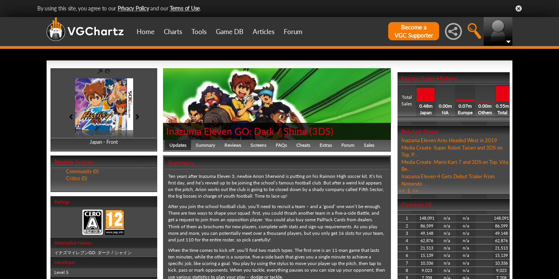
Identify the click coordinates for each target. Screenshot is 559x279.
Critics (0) (76, 178)
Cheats (303, 145)
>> (415, 191)
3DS (321, 131)
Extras (325, 145)
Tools (199, 32)
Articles (263, 32)
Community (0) (82, 171)
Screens (258, 145)
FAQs (281, 145)
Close (519, 8)
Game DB (229, 32)
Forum (293, 32)
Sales (369, 145)
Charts (173, 32)
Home (146, 32)
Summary (205, 145)
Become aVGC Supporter (413, 31)
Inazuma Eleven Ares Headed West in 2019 (449, 140)
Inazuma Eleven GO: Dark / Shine (236, 131)
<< (402, 191)
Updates (177, 145)
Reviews (232, 145)
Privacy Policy (133, 8)
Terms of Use (185, 8)
